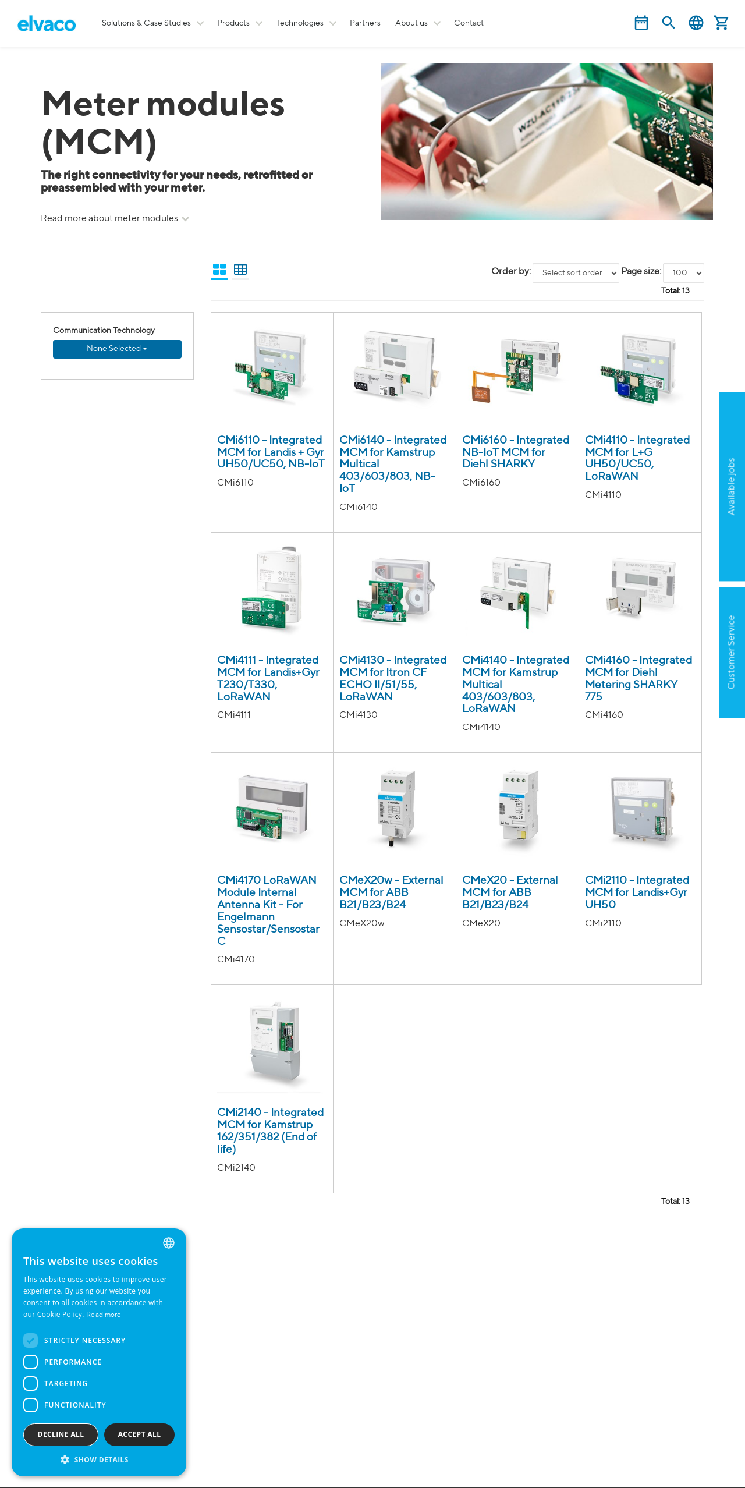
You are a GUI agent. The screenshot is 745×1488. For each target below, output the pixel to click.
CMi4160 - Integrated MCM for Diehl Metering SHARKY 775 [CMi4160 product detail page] (638, 679)
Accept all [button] (139, 1434)
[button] (99, 1459)
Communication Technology (104, 331)
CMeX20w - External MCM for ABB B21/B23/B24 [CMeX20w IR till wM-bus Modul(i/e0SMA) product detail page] (391, 892)
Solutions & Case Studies (146, 23)
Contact (469, 23)
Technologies (300, 23)
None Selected (117, 349)
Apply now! (685, 543)
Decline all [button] (61, 1434)
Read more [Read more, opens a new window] (104, 1315)
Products (233, 23)
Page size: (641, 272)
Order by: (511, 272)
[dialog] (99, 1352)
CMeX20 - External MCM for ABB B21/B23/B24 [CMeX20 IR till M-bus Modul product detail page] (510, 892)
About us (411, 23)
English (696, 23)
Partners (365, 23)
